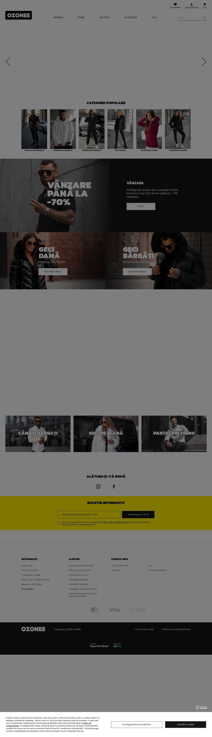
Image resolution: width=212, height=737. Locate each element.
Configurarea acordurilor (136, 724)
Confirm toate (185, 724)
